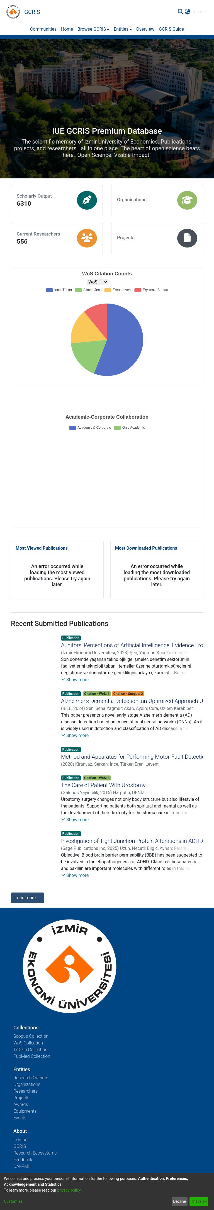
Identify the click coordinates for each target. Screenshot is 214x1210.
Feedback (22, 1159)
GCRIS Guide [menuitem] (171, 29)
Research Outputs (30, 1077)
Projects (21, 1097)
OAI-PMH (22, 1166)
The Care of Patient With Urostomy (103, 785)
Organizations (26, 1084)
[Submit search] (180, 12)
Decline (179, 1201)
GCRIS (19, 1146)
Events (19, 1118)
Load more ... (27, 897)
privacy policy (69, 1190)
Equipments (25, 1111)
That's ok (198, 1201)
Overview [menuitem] (145, 29)
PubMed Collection (31, 1056)
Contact (21, 1139)
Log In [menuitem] (197, 11)
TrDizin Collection (30, 1049)
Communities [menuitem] (43, 29)
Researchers (25, 1091)
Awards (20, 1104)
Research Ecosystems (35, 1153)
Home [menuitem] (67, 29)
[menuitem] (187, 12)
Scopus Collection (30, 1036)
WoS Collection (28, 1043)
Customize (13, 1201)
